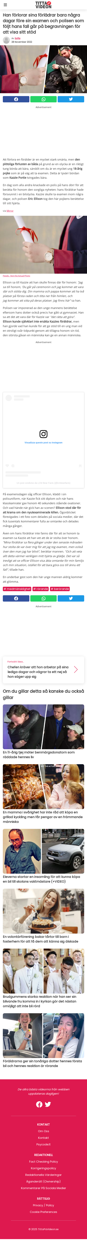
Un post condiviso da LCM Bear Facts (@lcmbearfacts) (43, 483)
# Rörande (40, 589)
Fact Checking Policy (43, 1162)
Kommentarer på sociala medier (43, 1188)
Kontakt (43, 1138)
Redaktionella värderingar (43, 1175)
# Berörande (60, 589)
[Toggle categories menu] (5, 4)
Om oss (43, 1131)
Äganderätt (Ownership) (43, 1181)
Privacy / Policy (43, 1205)
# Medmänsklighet (17, 589)
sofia (17, 38)
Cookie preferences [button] (43, 1212)
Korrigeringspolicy (43, 1168)
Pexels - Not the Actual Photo (16, 275)
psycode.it (43, 1144)
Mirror (10, 210)
